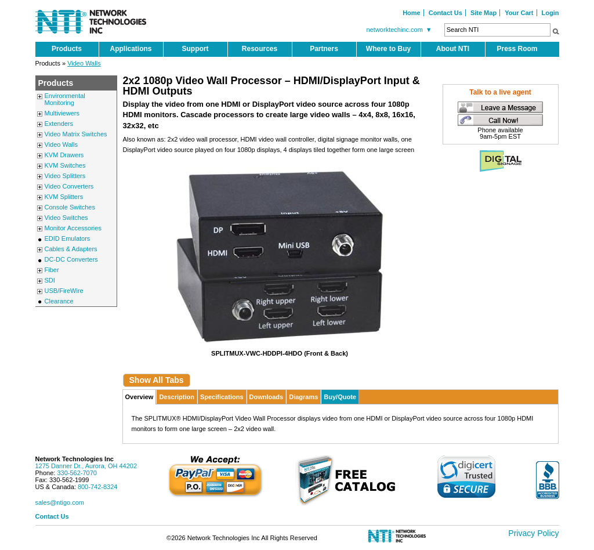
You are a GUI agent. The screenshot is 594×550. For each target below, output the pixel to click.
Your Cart (519, 12)
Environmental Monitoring (65, 99)
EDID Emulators (67, 238)
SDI (50, 280)
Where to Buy (388, 49)
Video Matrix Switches (76, 134)
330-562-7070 (77, 472)
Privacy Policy (533, 533)
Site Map (483, 12)
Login (550, 12)
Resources (259, 49)
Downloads (266, 396)
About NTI (452, 49)
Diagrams (303, 396)
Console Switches (70, 207)
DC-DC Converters (71, 259)
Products (67, 49)
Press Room (517, 49)
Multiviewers (62, 113)
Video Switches (66, 217)
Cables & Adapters (71, 248)
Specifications (222, 396)
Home (412, 12)
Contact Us (445, 12)
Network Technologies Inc (74, 458)
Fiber (52, 269)
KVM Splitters (64, 196)
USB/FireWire (64, 290)
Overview (139, 396)
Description (176, 396)
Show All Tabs (156, 380)
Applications (130, 49)
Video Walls (83, 63)
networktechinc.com (401, 29)
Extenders (59, 123)
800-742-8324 (98, 486)
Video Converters (69, 186)
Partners (324, 49)
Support (195, 49)
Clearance (59, 301)
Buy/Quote (340, 396)
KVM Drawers (64, 154)
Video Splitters (65, 175)
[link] (466, 476)
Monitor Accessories (73, 228)
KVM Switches (65, 165)
